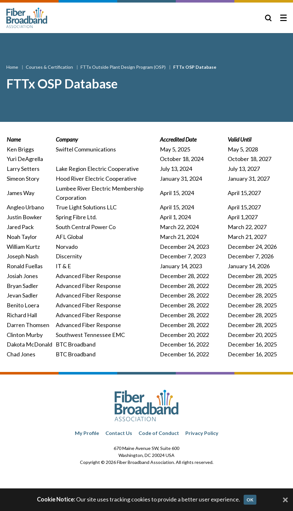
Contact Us (118, 433)
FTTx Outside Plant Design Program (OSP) (124, 67)
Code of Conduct (159, 433)
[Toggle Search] (268, 17)
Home (12, 67)
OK (250, 499)
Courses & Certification (50, 67)
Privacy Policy (201, 433)
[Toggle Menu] (283, 17)
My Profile (87, 433)
